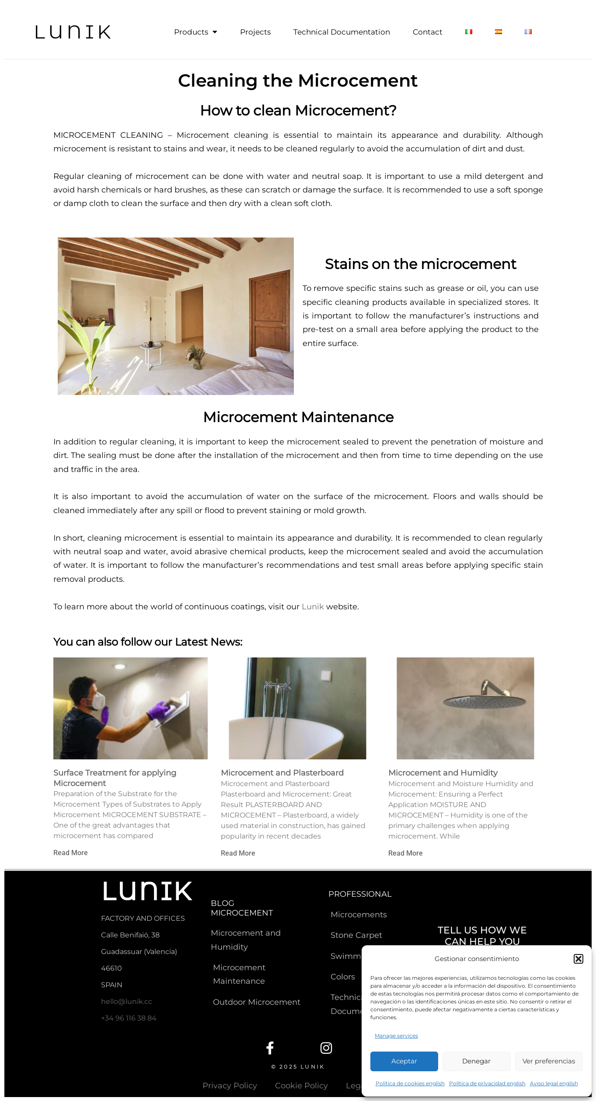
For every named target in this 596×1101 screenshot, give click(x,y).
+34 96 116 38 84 (129, 1018)
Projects (255, 32)
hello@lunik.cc (126, 1001)
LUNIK (74, 31)
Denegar (476, 1061)
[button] (578, 958)
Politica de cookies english (410, 1083)
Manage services (396, 1035)
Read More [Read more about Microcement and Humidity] (405, 853)
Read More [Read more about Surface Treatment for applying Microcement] (70, 852)
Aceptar (404, 1061)
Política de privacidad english (487, 1083)
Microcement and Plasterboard (282, 772)
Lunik (313, 606)
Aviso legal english (554, 1083)
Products (195, 32)
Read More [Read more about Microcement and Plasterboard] (238, 853)
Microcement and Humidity (443, 772)
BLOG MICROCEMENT (242, 907)
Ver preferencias (549, 1061)
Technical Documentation (341, 32)
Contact (428, 32)
